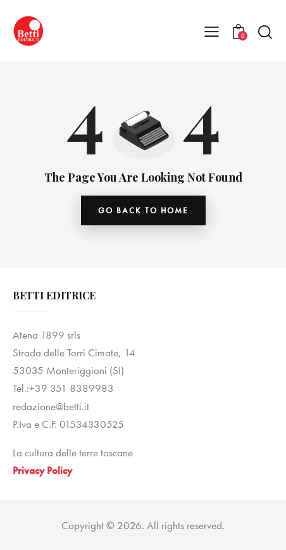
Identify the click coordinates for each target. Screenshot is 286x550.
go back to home (143, 210)
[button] (211, 31)
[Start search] (265, 31)
